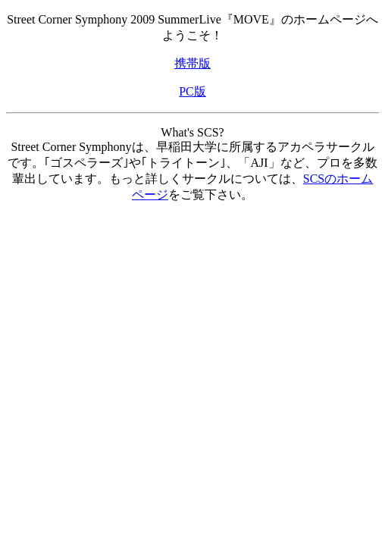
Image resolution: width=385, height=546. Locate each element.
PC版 (192, 91)
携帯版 (192, 63)
